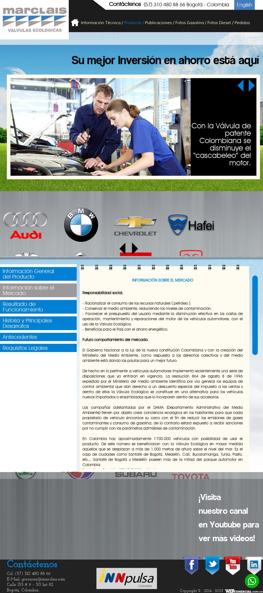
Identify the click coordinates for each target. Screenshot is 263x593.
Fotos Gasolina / (190, 23)
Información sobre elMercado (28, 290)
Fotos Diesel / (220, 23)
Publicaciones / (159, 23)
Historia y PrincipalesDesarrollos (27, 323)
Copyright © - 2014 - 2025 (201, 591)
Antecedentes (20, 337)
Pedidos (242, 23)
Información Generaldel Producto (28, 274)
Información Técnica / (102, 23)
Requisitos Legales (25, 348)
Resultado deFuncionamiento (23, 307)
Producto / (134, 23)
